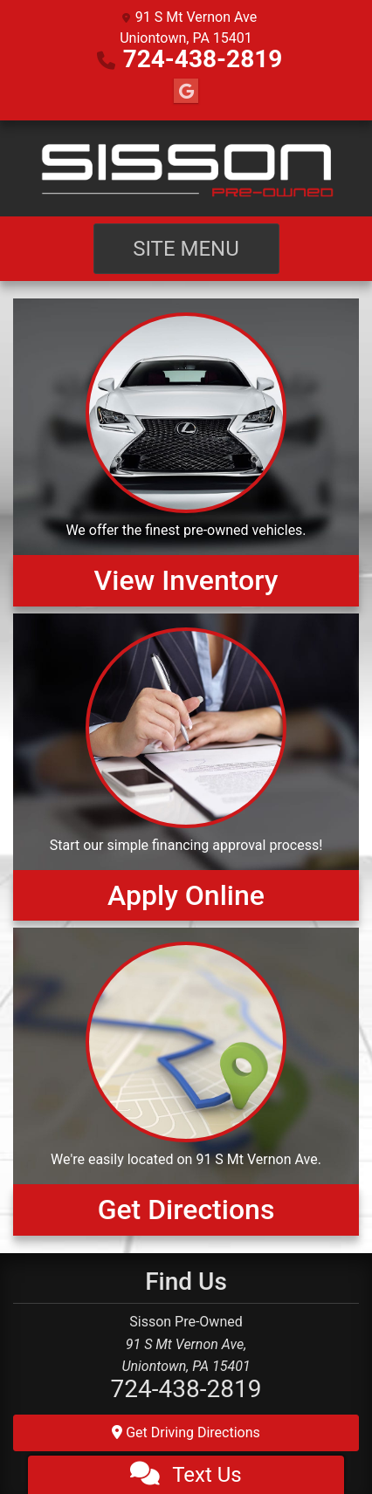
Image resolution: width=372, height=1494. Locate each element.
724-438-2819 (203, 59)
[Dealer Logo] (186, 168)
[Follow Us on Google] (186, 92)
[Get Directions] (186, 1081)
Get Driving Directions (186, 1432)
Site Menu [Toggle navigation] (186, 248)
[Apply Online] (186, 767)
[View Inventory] (186, 452)
